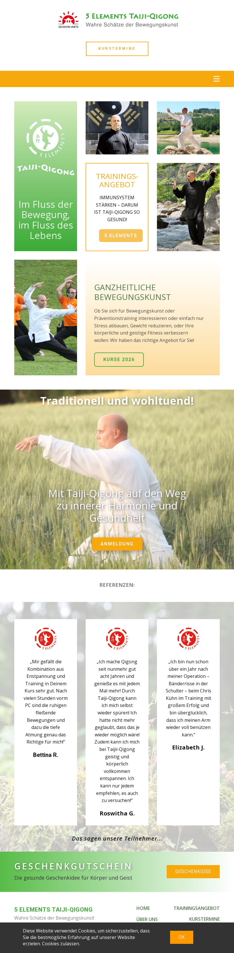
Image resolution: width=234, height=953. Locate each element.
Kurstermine (117, 49)
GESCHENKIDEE (193, 871)
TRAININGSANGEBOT (197, 908)
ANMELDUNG (117, 544)
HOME (143, 908)
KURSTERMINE (204, 919)
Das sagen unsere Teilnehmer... (117, 838)
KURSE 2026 (119, 359)
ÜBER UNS (147, 919)
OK (182, 937)
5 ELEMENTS (120, 235)
